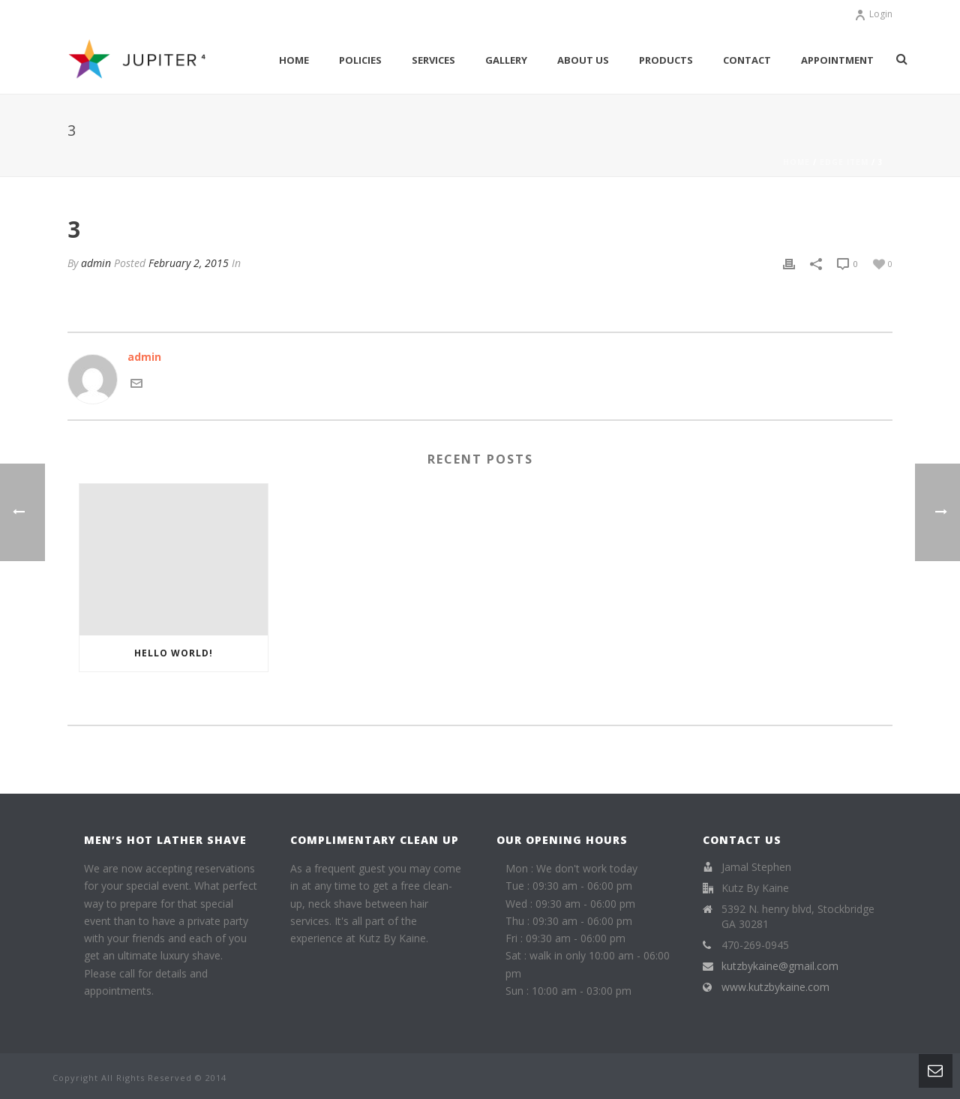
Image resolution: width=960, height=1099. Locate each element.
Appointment (837, 60)
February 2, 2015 (188, 263)
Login (873, 14)
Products (666, 60)
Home (294, 60)
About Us (583, 60)
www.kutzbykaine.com (776, 987)
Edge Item (844, 162)
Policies (360, 60)
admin (96, 263)
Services (433, 60)
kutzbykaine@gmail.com (780, 966)
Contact (747, 60)
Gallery (506, 60)
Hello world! (173, 653)
